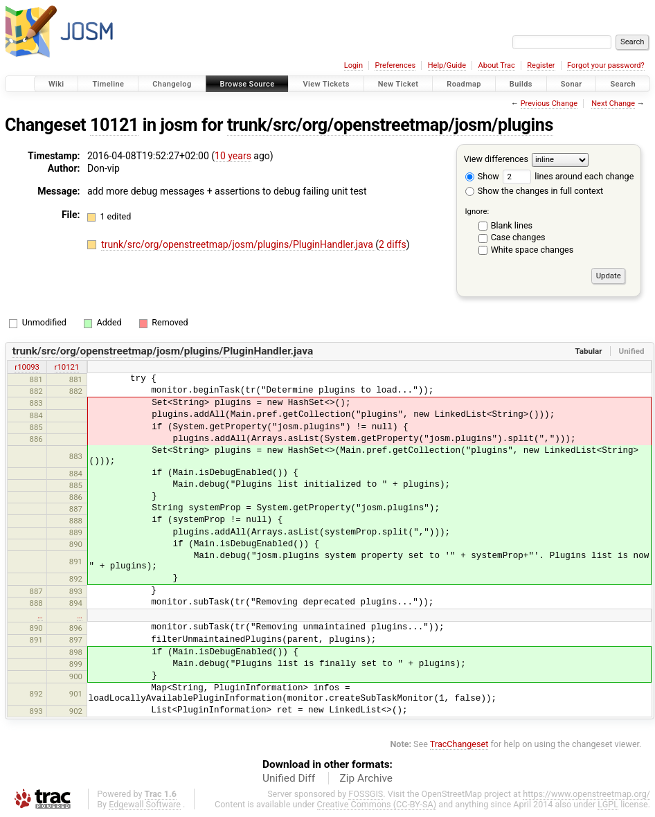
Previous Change (549, 103)
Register (541, 65)
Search (623, 84)
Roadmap (464, 84)
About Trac (496, 65)
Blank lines (511, 225)
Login (353, 65)
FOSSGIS (365, 794)
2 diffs (392, 244)
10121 (114, 125)
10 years (233, 155)
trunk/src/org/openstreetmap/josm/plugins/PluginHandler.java (238, 244)
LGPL (608, 804)
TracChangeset (459, 744)
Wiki (56, 84)
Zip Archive (366, 778)
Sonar (571, 84)
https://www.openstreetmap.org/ (586, 794)
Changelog (171, 84)
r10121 (67, 367)
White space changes (532, 249)
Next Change (613, 103)
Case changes (518, 237)
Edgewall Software (145, 804)
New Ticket (398, 84)
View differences (496, 159)
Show (482, 176)
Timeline (108, 84)
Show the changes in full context (534, 191)
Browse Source (247, 84)
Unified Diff (288, 778)
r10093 (27, 367)
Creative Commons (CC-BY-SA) (377, 804)
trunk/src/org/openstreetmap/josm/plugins (390, 125)
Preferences (395, 65)
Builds (521, 84)
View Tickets (326, 84)
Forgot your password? (606, 65)
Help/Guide (447, 65)
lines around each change (568, 176)
